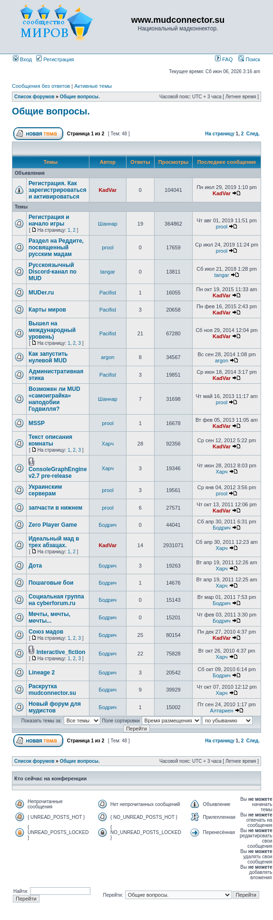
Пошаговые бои (51, 582)
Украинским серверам (45, 490)
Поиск (249, 59)
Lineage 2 (42, 672)
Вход (22, 59)
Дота (35, 565)
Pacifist (107, 292)
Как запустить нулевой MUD (48, 357)
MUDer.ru (41, 292)
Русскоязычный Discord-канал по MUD (53, 272)
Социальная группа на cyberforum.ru (56, 600)
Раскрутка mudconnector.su (52, 689)
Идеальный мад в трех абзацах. (54, 542)
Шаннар (107, 224)
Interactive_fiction (61, 652)
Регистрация (55, 59)
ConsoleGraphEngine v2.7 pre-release (58, 472)
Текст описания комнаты (50, 440)
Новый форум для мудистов (55, 707)
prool (221, 226)
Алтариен (221, 710)
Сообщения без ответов (41, 86)
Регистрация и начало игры (49, 220)
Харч (108, 443)
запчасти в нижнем (55, 507)
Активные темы (93, 86)
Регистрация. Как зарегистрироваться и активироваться (58, 190)
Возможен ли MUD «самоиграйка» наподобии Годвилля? (54, 399)
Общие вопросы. (80, 96)
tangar (107, 272)
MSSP (37, 423)
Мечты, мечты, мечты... (49, 617)
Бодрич (108, 525)
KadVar (107, 190)
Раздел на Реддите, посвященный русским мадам (56, 247)
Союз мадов (46, 631)
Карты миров (47, 309)
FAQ (224, 59)
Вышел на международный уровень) (52, 330)
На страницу (219, 133)
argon (107, 357)
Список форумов (34, 96)
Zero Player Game (53, 525)
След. (253, 133)
